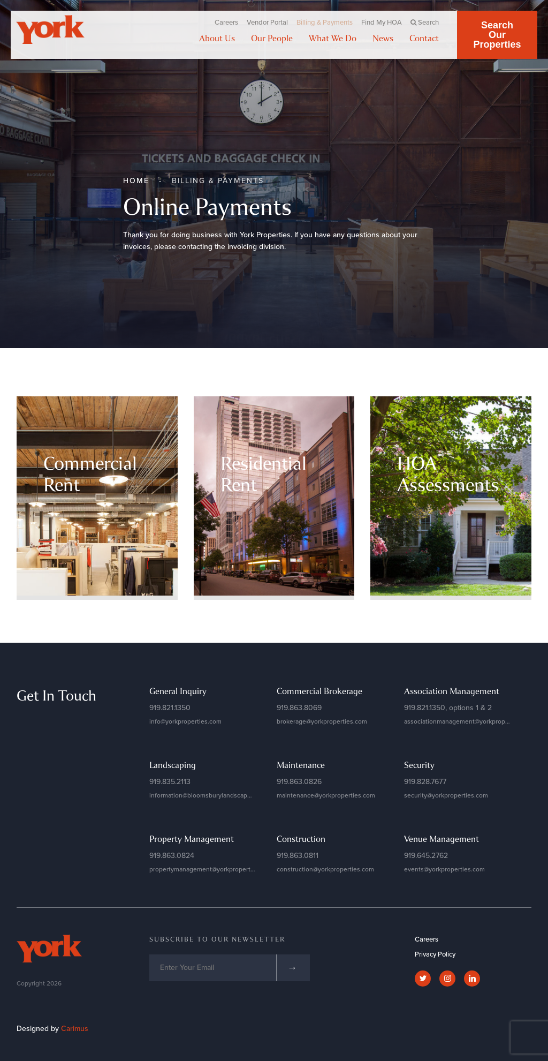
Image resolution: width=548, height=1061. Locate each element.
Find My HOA (381, 22)
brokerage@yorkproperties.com (322, 721)
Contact (424, 38)
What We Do (332, 38)
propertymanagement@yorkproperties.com (211, 869)
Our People (272, 38)
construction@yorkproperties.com (325, 869)
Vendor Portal (267, 22)
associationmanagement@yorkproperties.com (470, 721)
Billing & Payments (324, 22)
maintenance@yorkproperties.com (326, 795)
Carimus (74, 1028)
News (382, 38)
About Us (217, 38)
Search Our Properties (497, 35)
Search (424, 22)
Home (136, 180)
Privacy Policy (435, 954)
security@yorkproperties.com (446, 795)
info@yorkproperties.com (185, 721)
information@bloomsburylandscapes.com (208, 795)
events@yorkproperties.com (444, 869)
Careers (226, 22)
